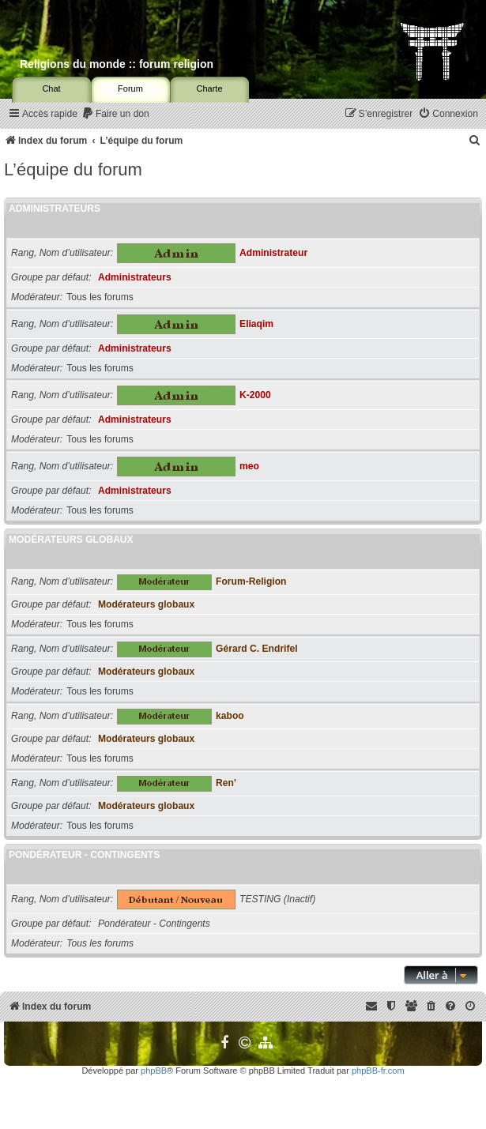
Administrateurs (54, 208)
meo (249, 466)
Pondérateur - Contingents (84, 854)
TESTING (260, 899)
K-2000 (255, 395)
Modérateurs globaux (71, 539)
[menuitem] (115, 114)
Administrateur (273, 252)
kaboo (230, 715)
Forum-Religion (251, 581)
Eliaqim (256, 323)
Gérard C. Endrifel (257, 648)
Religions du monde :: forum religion (116, 64)
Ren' (226, 782)
